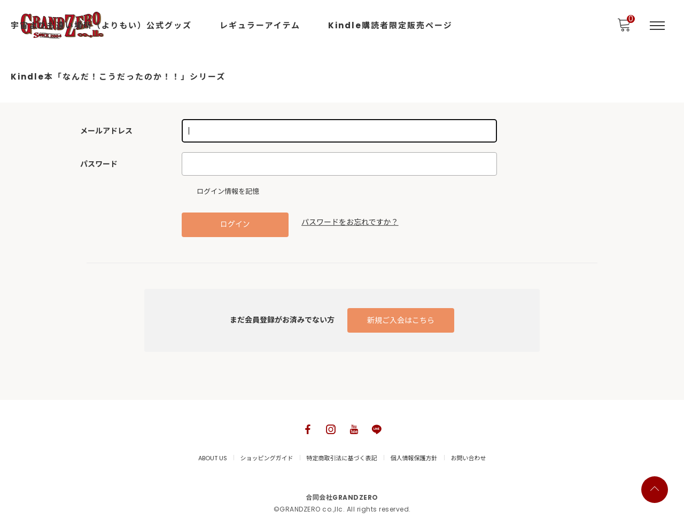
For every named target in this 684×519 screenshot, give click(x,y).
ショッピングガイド (266, 458)
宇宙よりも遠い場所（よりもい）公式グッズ (101, 25)
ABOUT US (212, 458)
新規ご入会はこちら (400, 320)
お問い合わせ (468, 458)
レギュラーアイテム (260, 25)
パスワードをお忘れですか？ (350, 222)
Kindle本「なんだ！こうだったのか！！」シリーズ (118, 76)
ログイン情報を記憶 (223, 191)
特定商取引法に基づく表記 (342, 458)
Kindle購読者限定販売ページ (390, 25)
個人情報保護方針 (414, 458)
